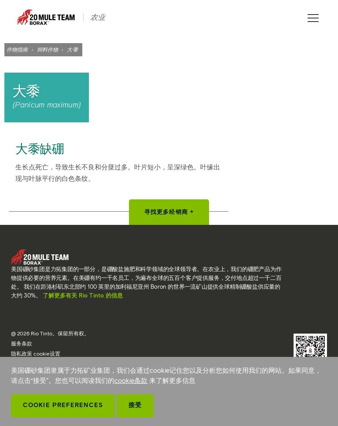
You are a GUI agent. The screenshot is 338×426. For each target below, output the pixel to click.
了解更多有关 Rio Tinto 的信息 (83, 295)
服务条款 (21, 343)
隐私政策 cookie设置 (35, 353)
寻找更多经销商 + (169, 212)
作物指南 (17, 49)
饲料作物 (47, 49)
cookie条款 (130, 381)
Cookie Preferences (63, 405)
